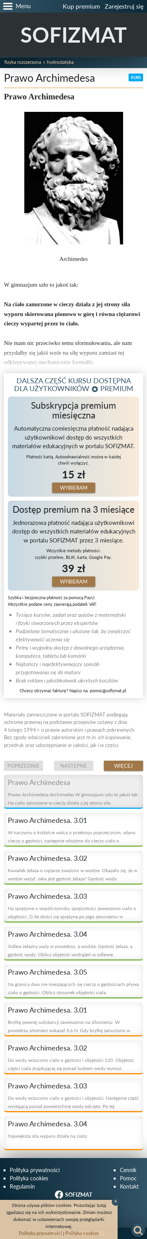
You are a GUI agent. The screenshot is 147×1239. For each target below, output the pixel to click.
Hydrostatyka (60, 62)
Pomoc (128, 1178)
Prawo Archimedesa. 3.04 (47, 934)
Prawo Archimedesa (39, 782)
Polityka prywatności (35, 1170)
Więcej (123, 766)
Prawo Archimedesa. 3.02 (47, 858)
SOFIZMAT (73, 34)
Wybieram (73, 488)
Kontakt (129, 1186)
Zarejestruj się (124, 6)
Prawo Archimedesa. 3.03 (47, 896)
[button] (15, 6)
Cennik (128, 1170)
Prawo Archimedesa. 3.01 (47, 820)
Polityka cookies (29, 1178)
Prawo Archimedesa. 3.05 (47, 972)
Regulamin (22, 1186)
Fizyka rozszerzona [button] (22, 62)
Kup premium (81, 6)
